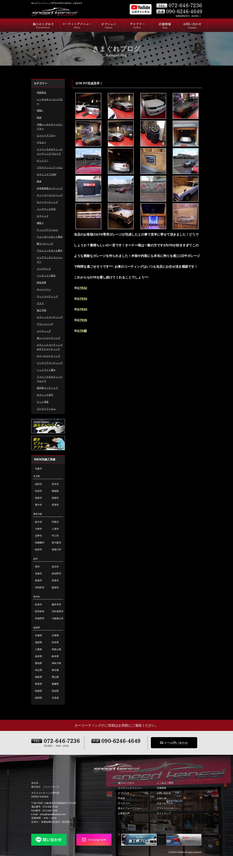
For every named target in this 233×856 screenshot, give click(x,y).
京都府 (37, 635)
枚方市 (37, 522)
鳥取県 (37, 684)
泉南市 (37, 580)
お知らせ (161, 798)
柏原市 (37, 549)
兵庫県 (54, 635)
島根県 (37, 691)
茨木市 (54, 484)
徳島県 (37, 677)
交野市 (37, 536)
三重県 (37, 649)
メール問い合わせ (174, 743)
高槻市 (54, 498)
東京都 (54, 670)
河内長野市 (56, 611)
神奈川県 (55, 663)
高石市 (54, 567)
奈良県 (54, 642)
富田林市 (38, 611)
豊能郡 (54, 491)
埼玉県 (37, 670)
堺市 (36, 567)
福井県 (37, 656)
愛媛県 (54, 684)
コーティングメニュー (129, 788)
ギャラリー (124, 803)
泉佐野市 (55, 574)
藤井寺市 (55, 604)
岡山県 (54, 677)
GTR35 (82, 320)
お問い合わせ (164, 793)
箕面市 (37, 498)
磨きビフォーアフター (129, 808)
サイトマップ (164, 813)
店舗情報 (161, 788)
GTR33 (82, 298)
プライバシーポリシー (168, 808)
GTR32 (82, 288)
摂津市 (54, 505)
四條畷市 (38, 543)
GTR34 (82, 309)
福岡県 (37, 698)
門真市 (54, 522)
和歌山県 (55, 649)
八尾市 (54, 529)
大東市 (37, 529)
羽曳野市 (38, 618)
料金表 (121, 798)
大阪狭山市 (56, 618)
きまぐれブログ (165, 803)
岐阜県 (54, 656)
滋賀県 (37, 642)
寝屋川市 (55, 549)
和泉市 (54, 580)
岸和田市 (38, 587)
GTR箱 (82, 331)
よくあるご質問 (165, 783)
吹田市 (37, 491)
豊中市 (37, 505)
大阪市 (37, 469)
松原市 (37, 604)
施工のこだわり (126, 783)
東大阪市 (55, 543)
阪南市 (54, 587)
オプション (124, 793)
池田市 (37, 484)
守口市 (54, 536)
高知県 (54, 691)
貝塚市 (37, 574)
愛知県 (37, 663)
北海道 (54, 698)
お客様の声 (124, 813)
